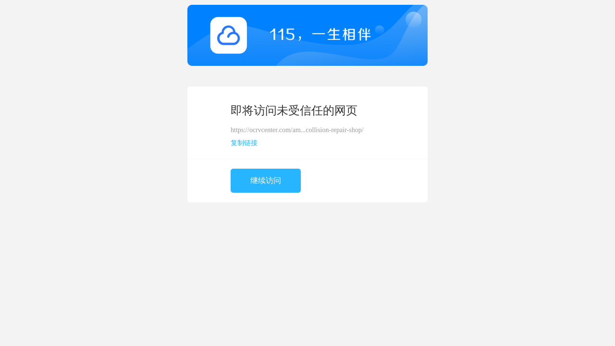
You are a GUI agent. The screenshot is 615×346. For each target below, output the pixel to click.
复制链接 (244, 143)
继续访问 (265, 180)
